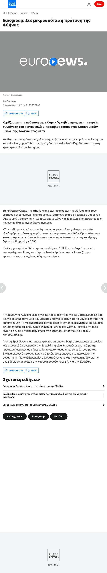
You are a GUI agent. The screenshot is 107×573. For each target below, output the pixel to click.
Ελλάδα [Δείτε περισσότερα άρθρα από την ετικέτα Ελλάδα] (58, 416)
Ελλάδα (34, 13)
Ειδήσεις (12, 13)
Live (99, 4)
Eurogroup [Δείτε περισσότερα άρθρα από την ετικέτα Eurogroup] (38, 416)
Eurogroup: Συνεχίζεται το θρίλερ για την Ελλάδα (30, 404)
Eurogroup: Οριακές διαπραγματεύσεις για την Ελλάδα (33, 386)
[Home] (4, 13)
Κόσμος (23, 13)
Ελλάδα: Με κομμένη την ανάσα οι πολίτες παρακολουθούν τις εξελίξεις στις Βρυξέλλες (45, 395)
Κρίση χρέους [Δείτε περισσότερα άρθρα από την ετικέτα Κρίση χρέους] (14, 416)
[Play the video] (53, 61)
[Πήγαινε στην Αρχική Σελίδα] (12, 4)
